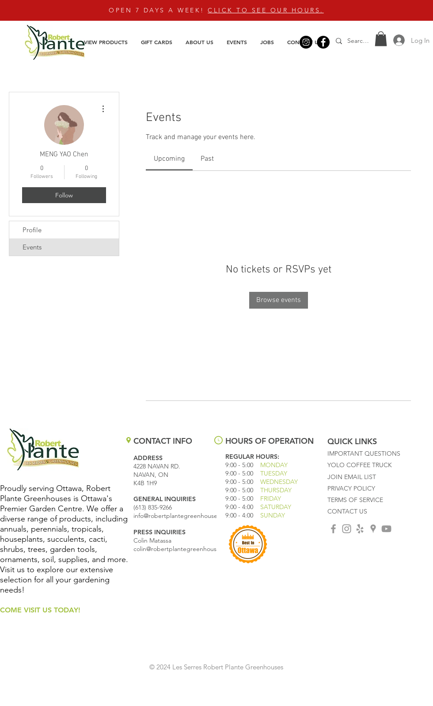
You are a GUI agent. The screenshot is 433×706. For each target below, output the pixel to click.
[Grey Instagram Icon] (347, 529)
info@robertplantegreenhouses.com (183, 516)
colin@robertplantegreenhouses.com (184, 549)
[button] (105, 42)
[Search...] (359, 40)
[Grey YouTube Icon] (386, 529)
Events (32, 247)
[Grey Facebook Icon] (333, 529)
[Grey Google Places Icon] (373, 529)
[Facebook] (323, 42)
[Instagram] (306, 42)
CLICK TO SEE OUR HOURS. (266, 10)
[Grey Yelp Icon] (360, 529)
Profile (32, 230)
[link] (169, 159)
